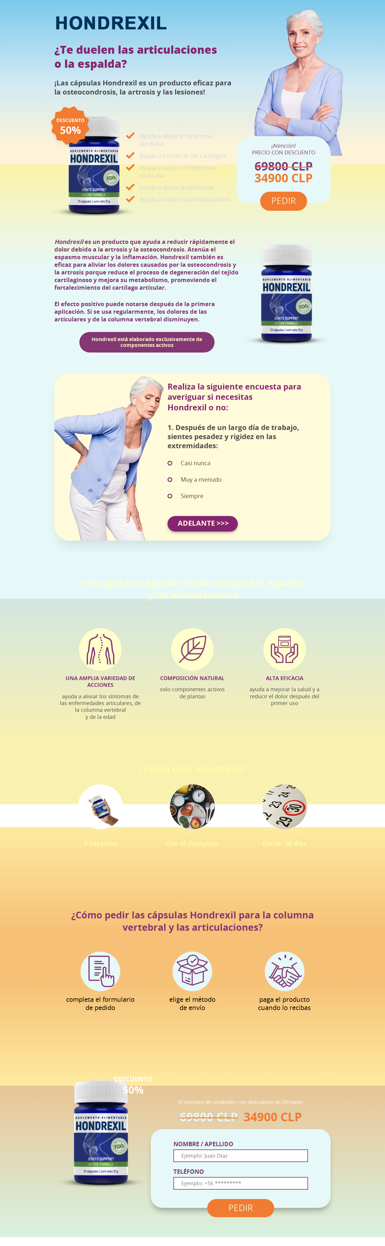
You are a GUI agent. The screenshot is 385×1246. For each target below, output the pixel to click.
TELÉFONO (188, 1171)
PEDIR (240, 1208)
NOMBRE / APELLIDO (203, 1144)
